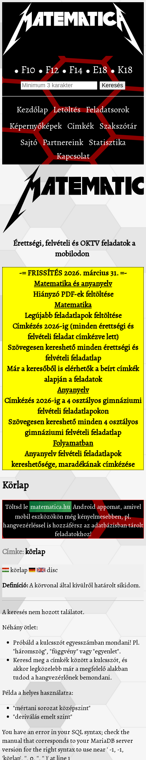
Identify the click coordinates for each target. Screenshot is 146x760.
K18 (125, 69)
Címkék (80, 126)
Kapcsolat (73, 156)
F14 (77, 69)
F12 (53, 69)
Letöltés (66, 109)
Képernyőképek (36, 126)
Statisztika (107, 142)
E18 (101, 69)
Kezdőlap (32, 109)
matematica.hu (50, 506)
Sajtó (28, 142)
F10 (29, 69)
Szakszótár (118, 126)
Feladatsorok (107, 109)
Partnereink (63, 142)
